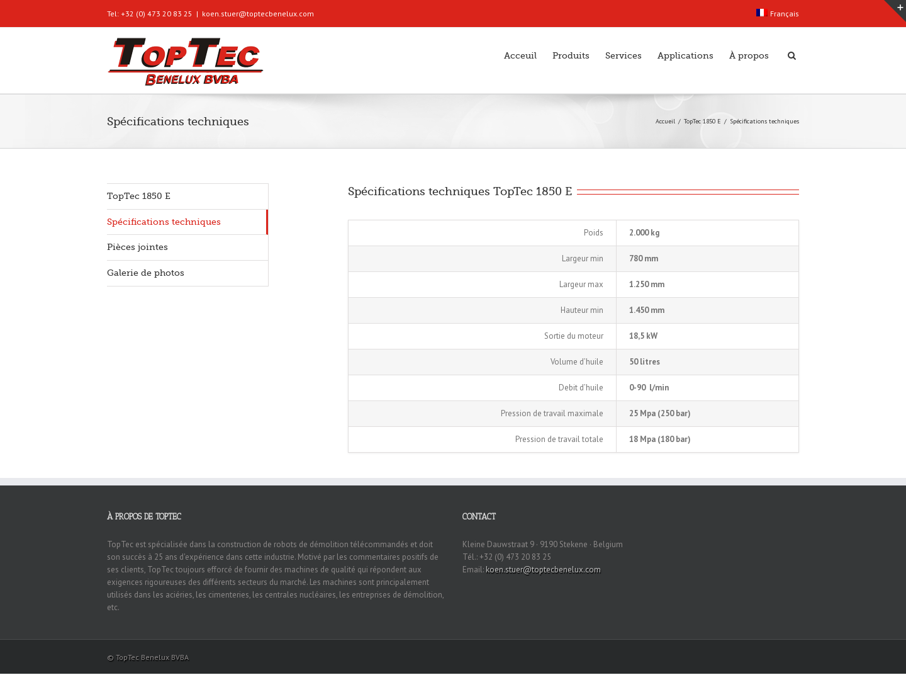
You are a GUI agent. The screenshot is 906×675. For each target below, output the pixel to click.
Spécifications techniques (164, 222)
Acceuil (520, 55)
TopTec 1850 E (702, 121)
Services (623, 55)
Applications (685, 55)
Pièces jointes (137, 247)
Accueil (665, 121)
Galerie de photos (145, 273)
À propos (749, 55)
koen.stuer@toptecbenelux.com (258, 13)
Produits (571, 55)
